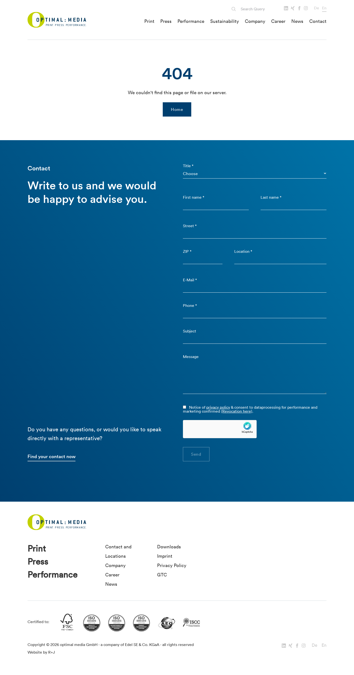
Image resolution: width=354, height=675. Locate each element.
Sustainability (224, 21)
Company (255, 21)
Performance (190, 21)
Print (149, 21)
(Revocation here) (236, 411)
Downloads (169, 547)
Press (166, 21)
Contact (317, 21)
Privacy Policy (171, 565)
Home (177, 109)
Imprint (164, 556)
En (324, 7)
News (297, 21)
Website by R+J (41, 652)
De (316, 7)
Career (278, 21)
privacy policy (218, 407)
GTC (162, 575)
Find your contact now (51, 456)
